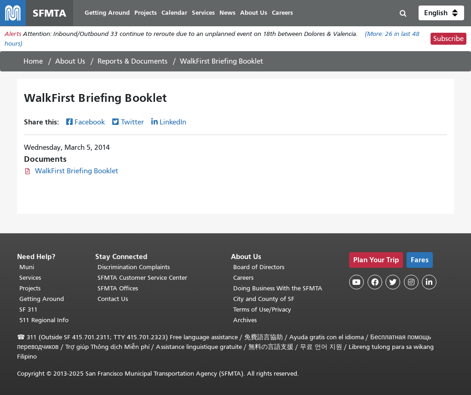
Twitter (132, 122)
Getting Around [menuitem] (107, 13)
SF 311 (28, 309)
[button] (441, 13)
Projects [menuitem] (145, 13)
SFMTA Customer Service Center (142, 278)
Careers (243, 278)
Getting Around (41, 299)
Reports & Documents (132, 61)
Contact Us (113, 299)
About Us (70, 61)
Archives (245, 320)
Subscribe (448, 39)
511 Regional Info (44, 320)
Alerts (13, 34)
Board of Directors (258, 267)
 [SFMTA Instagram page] (411, 282)
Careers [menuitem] (282, 13)
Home (33, 61)
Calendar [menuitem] (174, 13)
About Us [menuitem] (253, 13)
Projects (29, 288)
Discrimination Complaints (134, 267)
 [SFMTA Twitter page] (392, 282)
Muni (26, 267)
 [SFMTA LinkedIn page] (429, 282)
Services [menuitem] (203, 13)
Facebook (90, 122)
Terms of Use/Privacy (262, 309)
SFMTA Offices (118, 288)
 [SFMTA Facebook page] (375, 282)
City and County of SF (263, 299)
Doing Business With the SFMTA (277, 288)
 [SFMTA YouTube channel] (356, 282)
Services (30, 278)
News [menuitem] (227, 13)
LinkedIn (173, 122)
